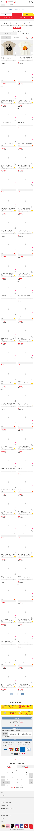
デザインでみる (16, 37)
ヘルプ (17, 759)
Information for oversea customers (17, 9)
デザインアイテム (8, 33)
